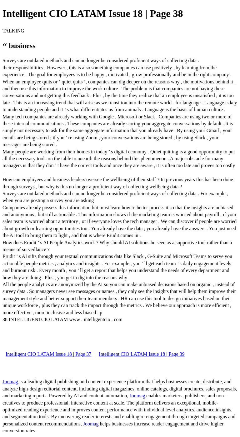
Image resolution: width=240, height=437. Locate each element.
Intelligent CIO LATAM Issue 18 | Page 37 (48, 354)
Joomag (10, 381)
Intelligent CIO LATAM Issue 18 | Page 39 (141, 354)
